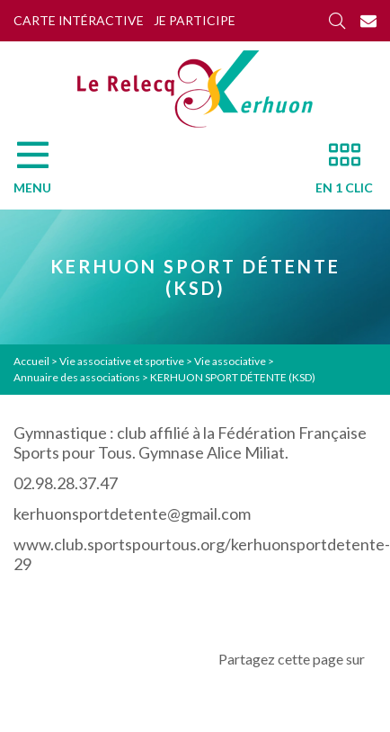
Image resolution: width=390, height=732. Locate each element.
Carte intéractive (78, 20)
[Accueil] (195, 89)
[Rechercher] (337, 20)
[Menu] (41, 173)
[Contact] (368, 20)
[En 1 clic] (337, 173)
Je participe (194, 20)
